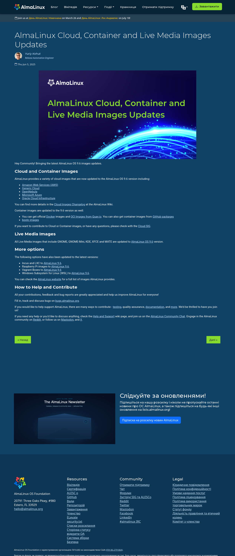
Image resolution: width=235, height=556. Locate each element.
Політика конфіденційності (192, 489)
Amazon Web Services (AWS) (40, 185)
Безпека (72, 542)
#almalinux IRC (130, 521)
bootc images (30, 220)
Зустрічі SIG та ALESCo (135, 497)
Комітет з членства (186, 521)
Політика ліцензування (189, 497)
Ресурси (89, 7)
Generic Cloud (30, 188)
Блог (54, 7)
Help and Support (104, 316)
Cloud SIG (144, 226)
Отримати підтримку (158, 7)
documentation (154, 307)
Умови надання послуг (189, 493)
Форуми (125, 493)
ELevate (72, 517)
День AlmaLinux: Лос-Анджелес (100, 18)
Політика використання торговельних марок (189, 503)
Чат (122, 489)
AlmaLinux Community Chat (167, 316)
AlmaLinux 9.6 (52, 263)
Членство (73, 513)
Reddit (37, 319)
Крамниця (128, 7)
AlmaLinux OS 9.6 (142, 241)
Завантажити (207, 6)
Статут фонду (182, 509)
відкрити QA (76, 534)
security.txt (74, 521)
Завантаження (77, 509)
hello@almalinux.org (28, 509)
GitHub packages (163, 216)
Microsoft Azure (32, 195)
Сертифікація (76, 489)
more (174, 307)
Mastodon (67, 319)
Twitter (124, 505)
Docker (50, 216)
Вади (70, 501)
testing (117, 307)
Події (108, 7)
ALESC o (72, 493)
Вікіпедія (70, 7)
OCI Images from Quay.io (86, 216)
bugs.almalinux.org (67, 300)
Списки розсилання (81, 526)
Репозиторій (76, 505)
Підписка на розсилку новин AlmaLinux (150, 420)
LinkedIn (126, 517)
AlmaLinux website (49, 279)
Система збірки (78, 538)
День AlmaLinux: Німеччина (45, 18)
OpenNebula (29, 191)
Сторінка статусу (78, 530)
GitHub (72, 497)
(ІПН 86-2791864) (114, 549)
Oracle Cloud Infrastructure (38, 198)
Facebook (126, 513)
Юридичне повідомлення (191, 485)
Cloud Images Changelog (69, 204)
